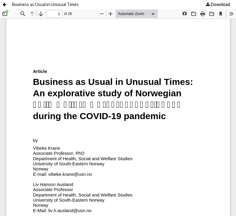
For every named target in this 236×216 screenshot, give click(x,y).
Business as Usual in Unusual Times (45, 4)
